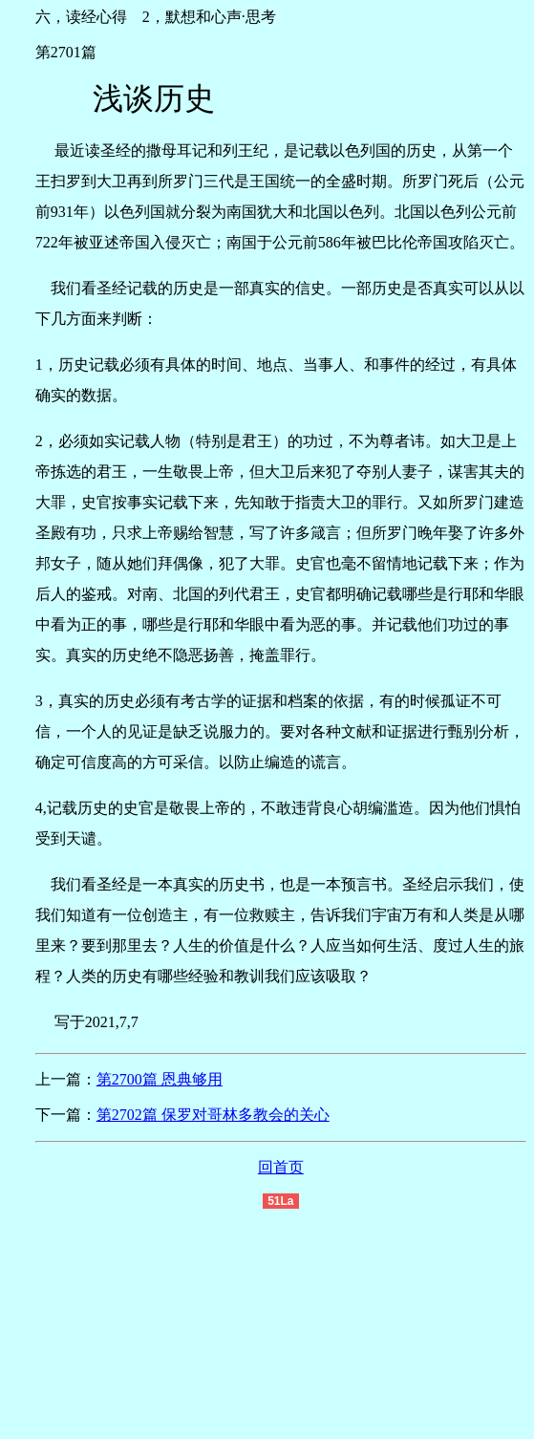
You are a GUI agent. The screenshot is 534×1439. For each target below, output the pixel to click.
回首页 (281, 1167)
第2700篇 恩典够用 (159, 1079)
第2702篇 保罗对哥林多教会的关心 (213, 1114)
